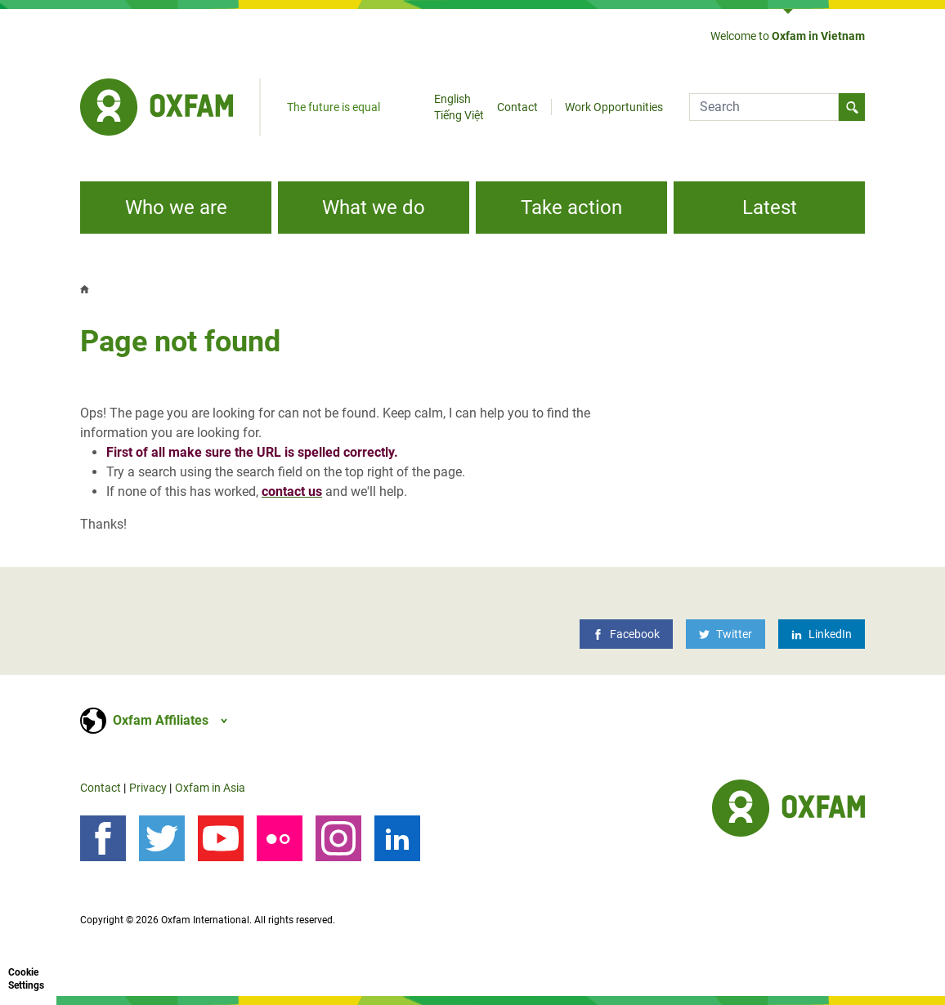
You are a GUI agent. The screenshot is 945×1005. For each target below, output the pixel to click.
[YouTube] (221, 838)
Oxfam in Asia (210, 787)
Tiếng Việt (459, 115)
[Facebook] (626, 634)
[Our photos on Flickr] (279, 838)
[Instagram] (338, 838)
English (452, 98)
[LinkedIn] (821, 634)
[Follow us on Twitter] (162, 838)
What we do (373, 207)
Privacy (148, 787)
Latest (769, 207)
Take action (571, 207)
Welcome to (787, 35)
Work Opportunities (614, 107)
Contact (517, 107)
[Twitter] (725, 634)
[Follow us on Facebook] (103, 838)
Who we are (176, 207)
